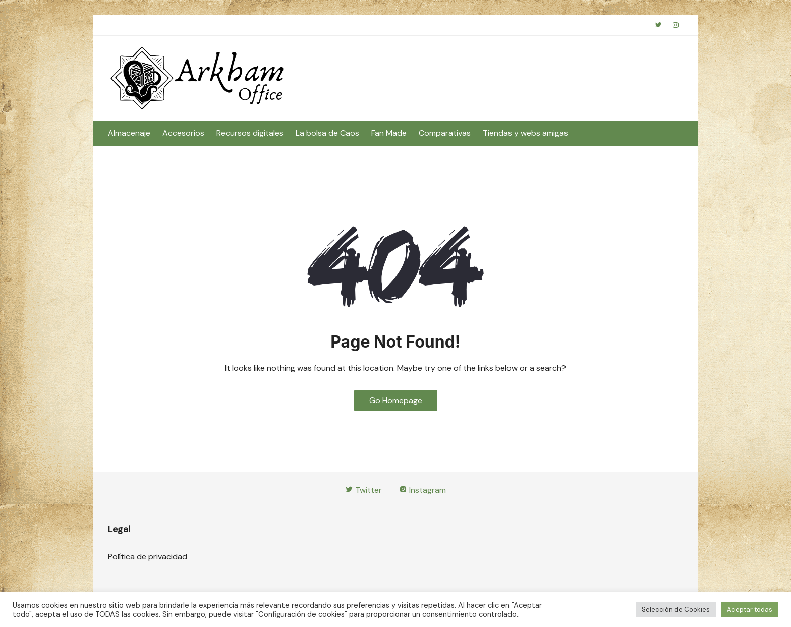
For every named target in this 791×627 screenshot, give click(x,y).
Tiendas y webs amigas (525, 133)
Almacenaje (129, 133)
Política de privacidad (147, 556)
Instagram (422, 490)
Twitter (363, 490)
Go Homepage (395, 400)
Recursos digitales (250, 133)
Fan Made (389, 133)
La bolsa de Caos (327, 133)
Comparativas (445, 133)
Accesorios (183, 133)
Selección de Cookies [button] (676, 609)
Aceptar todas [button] (749, 609)
